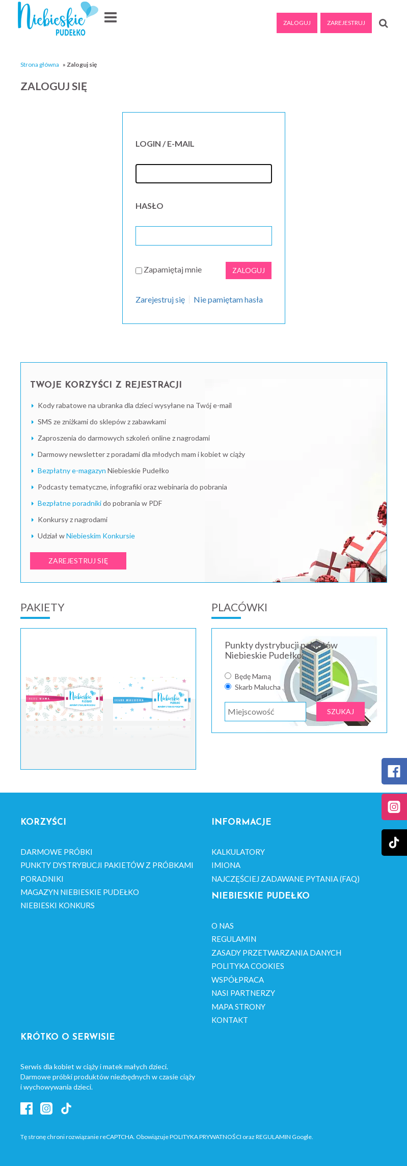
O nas (222, 925)
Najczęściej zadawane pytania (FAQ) (285, 878)
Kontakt (229, 1019)
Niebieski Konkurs (57, 905)
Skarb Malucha (258, 687)
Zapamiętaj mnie (173, 269)
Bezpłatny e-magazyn (72, 470)
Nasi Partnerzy (243, 992)
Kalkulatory (238, 851)
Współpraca (237, 979)
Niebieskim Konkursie (100, 535)
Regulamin (233, 938)
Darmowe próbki (56, 851)
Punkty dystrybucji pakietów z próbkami (107, 865)
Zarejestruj (346, 22)
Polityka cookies (247, 965)
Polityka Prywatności (205, 1137)
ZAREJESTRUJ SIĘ (78, 560)
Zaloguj (297, 22)
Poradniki (42, 878)
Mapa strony (238, 1006)
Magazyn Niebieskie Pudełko (79, 892)
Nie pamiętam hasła (228, 299)
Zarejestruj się (160, 299)
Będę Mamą (253, 676)
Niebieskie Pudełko (58, 19)
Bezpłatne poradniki (69, 503)
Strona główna (39, 64)
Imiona (225, 865)
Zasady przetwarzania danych (276, 952)
